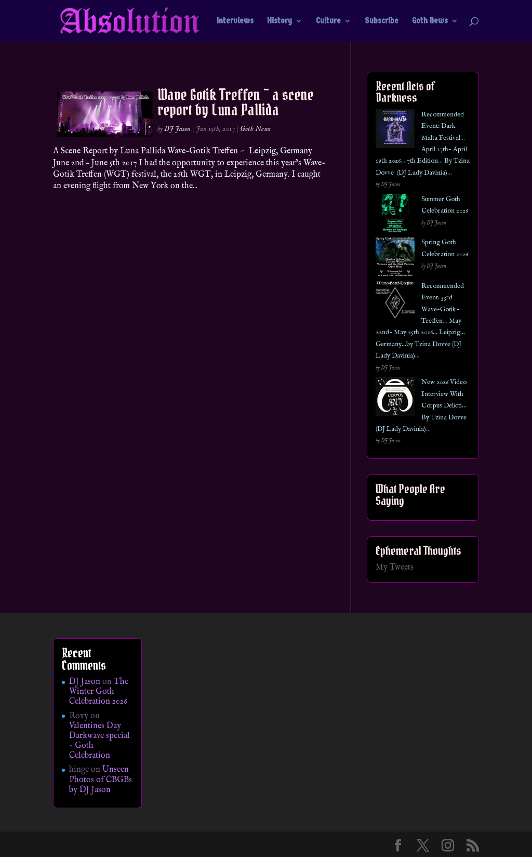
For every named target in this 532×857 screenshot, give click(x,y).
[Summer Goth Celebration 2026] (395, 215)
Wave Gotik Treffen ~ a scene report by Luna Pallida (235, 102)
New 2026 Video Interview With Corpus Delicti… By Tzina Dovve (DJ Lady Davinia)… (421, 405)
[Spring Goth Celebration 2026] (395, 258)
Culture (328, 21)
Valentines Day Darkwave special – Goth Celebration (99, 741)
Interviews (235, 21)
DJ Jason (177, 129)
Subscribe (381, 21)
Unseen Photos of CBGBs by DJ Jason (100, 779)
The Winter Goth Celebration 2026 (98, 692)
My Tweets (395, 567)
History (279, 21)
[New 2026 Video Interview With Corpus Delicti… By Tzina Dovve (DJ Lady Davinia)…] (395, 398)
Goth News (430, 21)
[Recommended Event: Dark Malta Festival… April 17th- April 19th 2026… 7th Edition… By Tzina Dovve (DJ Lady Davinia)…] (395, 130)
